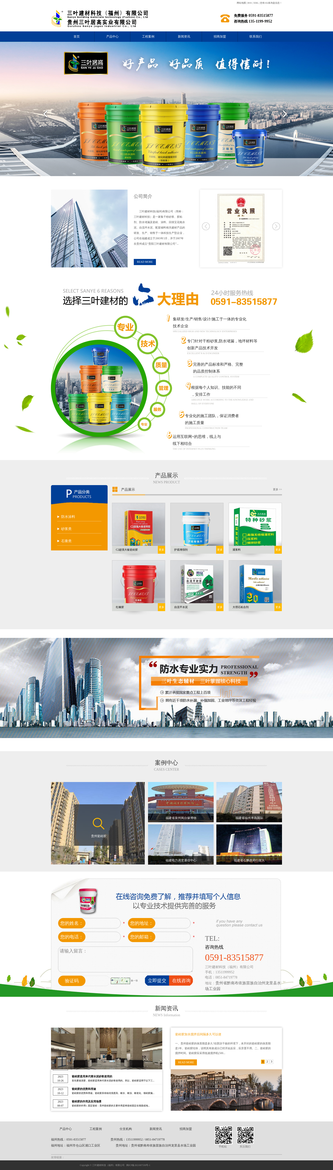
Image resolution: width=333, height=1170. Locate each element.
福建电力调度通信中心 (181, 860)
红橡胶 (120, 607)
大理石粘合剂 (241, 607)
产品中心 (112, 36)
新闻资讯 (184, 36)
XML (255, 3)
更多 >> (277, 489)
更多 (161, 549)
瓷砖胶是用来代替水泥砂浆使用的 (92, 1077)
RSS (250, 3)
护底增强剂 (181, 549)
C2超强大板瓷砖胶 (127, 549)
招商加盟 (220, 36)
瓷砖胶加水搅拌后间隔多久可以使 (198, 1034)
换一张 (134, 980)
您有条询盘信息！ (271, 3)
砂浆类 (66, 529)
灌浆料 (237, 549)
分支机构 (126, 1129)
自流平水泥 (181, 607)
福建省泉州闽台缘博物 (181, 818)
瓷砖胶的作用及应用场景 (86, 1102)
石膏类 (66, 541)
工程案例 (148, 36)
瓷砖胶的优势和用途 (84, 1090)
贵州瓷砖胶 (98, 836)
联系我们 (255, 36)
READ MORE (145, 261)
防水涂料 (68, 517)
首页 (77, 36)
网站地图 (241, 3)
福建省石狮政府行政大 (249, 860)
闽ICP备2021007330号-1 (138, 1165)
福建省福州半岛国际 (249, 818)
